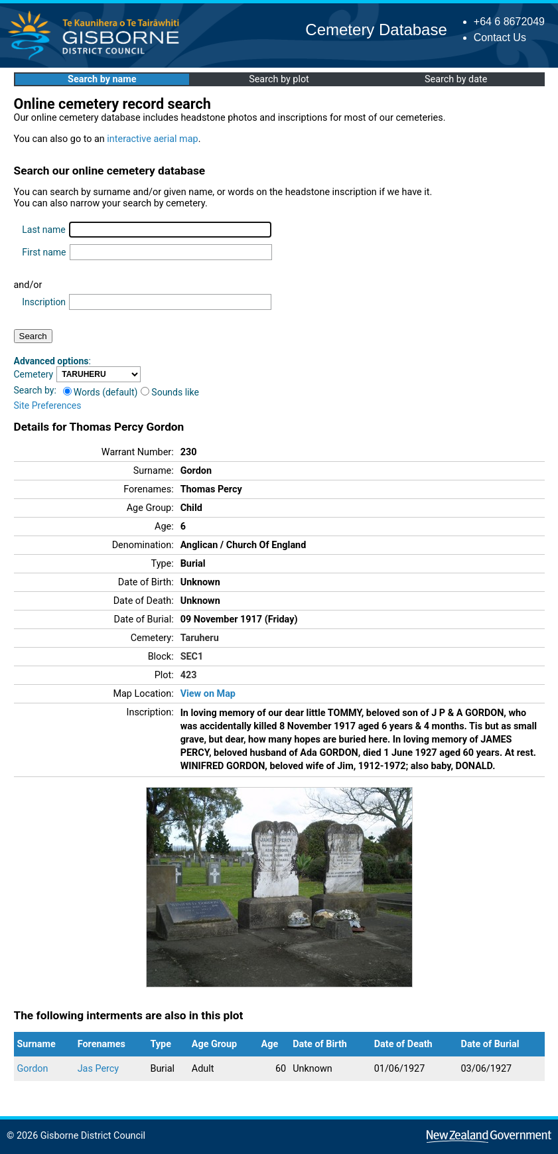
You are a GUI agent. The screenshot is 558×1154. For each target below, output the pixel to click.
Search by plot (279, 79)
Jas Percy (98, 1068)
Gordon (32, 1068)
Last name (43, 229)
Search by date (456, 79)
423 (188, 675)
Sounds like (170, 392)
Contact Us (500, 37)
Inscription (44, 302)
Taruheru (199, 638)
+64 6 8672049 (509, 21)
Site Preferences (48, 405)
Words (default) (100, 392)
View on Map (208, 693)
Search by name (102, 79)
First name (44, 252)
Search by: (35, 390)
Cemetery (34, 374)
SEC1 (192, 656)
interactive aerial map (152, 139)
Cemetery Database (376, 29)
